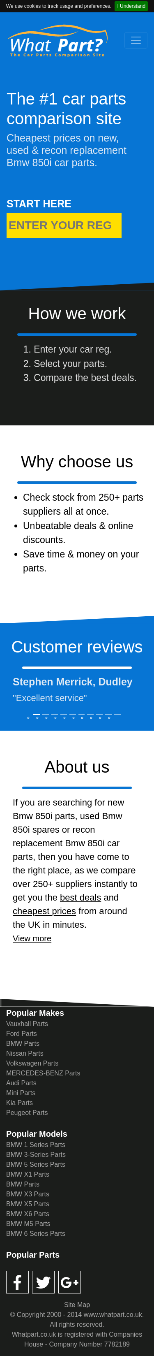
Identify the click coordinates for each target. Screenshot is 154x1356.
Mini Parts (20, 1092)
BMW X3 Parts (27, 1194)
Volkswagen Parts (32, 1063)
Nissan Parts (25, 1053)
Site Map (77, 1304)
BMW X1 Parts (27, 1174)
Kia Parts (19, 1102)
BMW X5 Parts (27, 1203)
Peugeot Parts (27, 1112)
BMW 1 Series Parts (35, 1144)
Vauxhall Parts (27, 1023)
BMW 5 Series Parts (35, 1164)
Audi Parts (21, 1083)
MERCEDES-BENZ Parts (43, 1073)
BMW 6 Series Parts (35, 1233)
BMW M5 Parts (28, 1223)
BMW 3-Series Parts (36, 1154)
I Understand (131, 6)
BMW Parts (22, 1043)
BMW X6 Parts (27, 1213)
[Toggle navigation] (135, 40)
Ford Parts (21, 1033)
